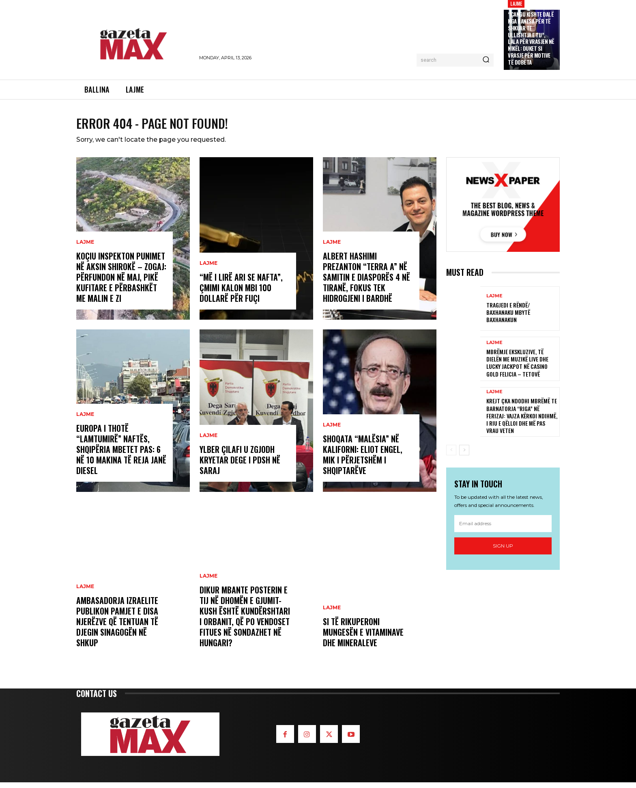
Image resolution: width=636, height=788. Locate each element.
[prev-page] (451, 455)
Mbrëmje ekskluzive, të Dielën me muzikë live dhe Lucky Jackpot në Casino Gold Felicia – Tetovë (517, 368)
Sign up (503, 551)
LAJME (85, 247)
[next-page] (464, 455)
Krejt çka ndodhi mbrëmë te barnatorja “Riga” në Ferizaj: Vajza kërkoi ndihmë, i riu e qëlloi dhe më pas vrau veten (521, 421)
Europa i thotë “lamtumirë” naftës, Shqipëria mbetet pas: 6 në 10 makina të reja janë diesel (121, 455)
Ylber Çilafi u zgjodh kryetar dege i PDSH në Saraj (240, 465)
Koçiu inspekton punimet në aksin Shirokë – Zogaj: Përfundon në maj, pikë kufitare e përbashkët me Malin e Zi (121, 282)
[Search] (486, 60)
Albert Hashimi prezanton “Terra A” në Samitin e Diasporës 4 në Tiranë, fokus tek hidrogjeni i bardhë (366, 282)
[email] (503, 529)
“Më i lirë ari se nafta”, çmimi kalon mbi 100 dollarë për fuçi (241, 293)
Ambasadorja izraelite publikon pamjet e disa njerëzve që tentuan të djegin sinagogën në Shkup (117, 627)
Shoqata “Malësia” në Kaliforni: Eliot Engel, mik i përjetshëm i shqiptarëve (362, 460)
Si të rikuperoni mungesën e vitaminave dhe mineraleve (363, 637)
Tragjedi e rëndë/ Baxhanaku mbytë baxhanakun (508, 317)
